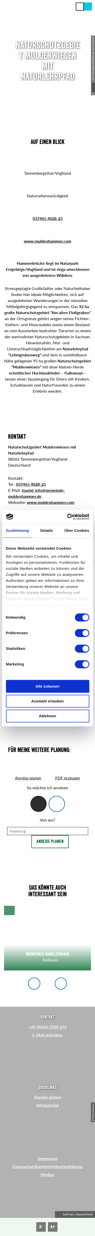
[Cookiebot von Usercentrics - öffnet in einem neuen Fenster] (67, 516)
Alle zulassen (47, 686)
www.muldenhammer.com (47, 241)
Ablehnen (47, 716)
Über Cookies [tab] (76, 530)
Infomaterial (47, 1105)
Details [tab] (46, 530)
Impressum (48, 1158)
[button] (88, 7)
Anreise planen (50, 841)
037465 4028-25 (48, 218)
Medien (47, 1174)
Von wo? (47, 819)
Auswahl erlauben (47, 701)
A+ (52, 1226)
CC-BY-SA (93, 87)
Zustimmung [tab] (17, 530)
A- (41, 1226)
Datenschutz (23, 1166)
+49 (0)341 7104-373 (47, 1026)
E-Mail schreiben (47, 1034)
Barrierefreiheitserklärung (59, 1166)
